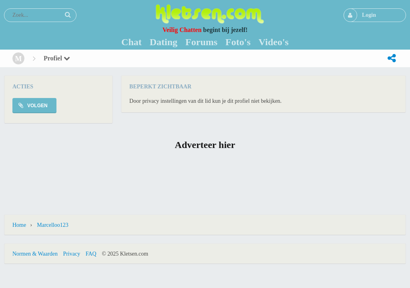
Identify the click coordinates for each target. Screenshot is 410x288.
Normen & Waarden (35, 254)
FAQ (91, 254)
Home (19, 225)
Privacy (71, 254)
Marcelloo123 (52, 225)
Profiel (57, 58)
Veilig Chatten (182, 29)
